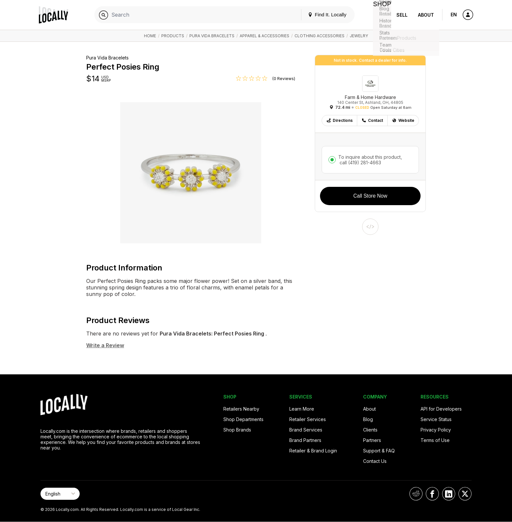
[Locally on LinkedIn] (448, 493)
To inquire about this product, (370, 159)
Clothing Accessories (319, 35)
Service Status (436, 419)
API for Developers (441, 409)
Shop (379, 15)
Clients (370, 429)
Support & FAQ (379, 450)
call (359, 162)
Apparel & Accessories (264, 35)
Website (403, 120)
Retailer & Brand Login (313, 450)
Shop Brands (237, 429)
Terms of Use (435, 440)
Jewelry (359, 35)
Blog (368, 419)
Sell (402, 15)
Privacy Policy (436, 429)
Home (150, 35)
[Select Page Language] (60, 494)
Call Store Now (370, 196)
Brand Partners (305, 440)
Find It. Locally (322, 14)
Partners (372, 440)
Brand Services (305, 429)
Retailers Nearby (241, 409)
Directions (339, 120)
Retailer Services (307, 419)
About (426, 15)
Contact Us (375, 461)
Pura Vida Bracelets (211, 35)
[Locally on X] (465, 493)
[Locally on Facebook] (432, 493)
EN (454, 14)
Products (172, 35)
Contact (372, 120)
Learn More (301, 409)
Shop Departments (243, 419)
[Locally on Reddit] (416, 493)
